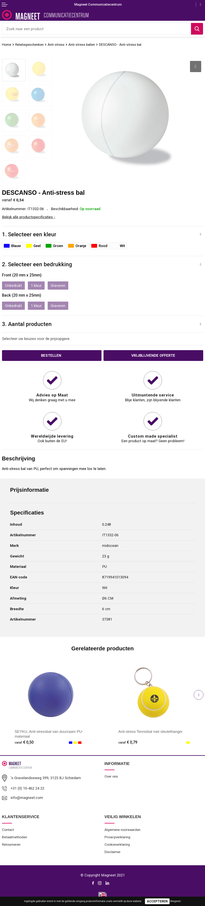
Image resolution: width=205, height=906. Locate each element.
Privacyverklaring (117, 837)
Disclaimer (113, 852)
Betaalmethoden (14, 837)
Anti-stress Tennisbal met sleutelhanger (150, 731)
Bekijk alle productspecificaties (28, 217)
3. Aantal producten (27, 324)
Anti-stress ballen (81, 45)
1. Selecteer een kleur (29, 234)
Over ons (111, 776)
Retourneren (11, 844)
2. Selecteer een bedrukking (37, 264)
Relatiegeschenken (29, 45)
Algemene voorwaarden (122, 830)
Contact (8, 830)
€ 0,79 (127, 742)
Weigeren (175, 901)
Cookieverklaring (117, 844)
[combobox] (96, 29)
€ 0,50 (24, 742)
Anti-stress (56, 45)
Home (6, 45)
